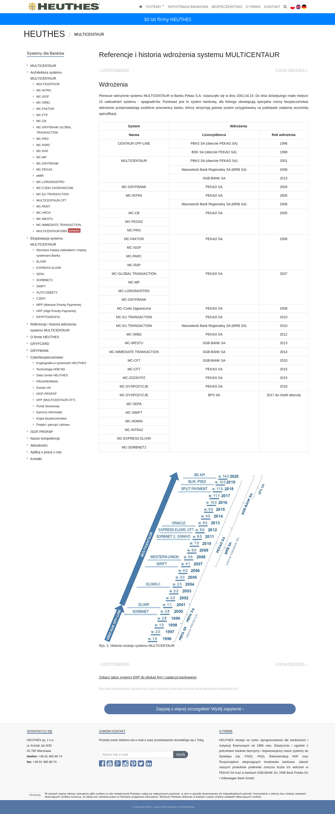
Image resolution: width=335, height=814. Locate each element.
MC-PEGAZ (44, 169)
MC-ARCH (43, 212)
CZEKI (40, 298)
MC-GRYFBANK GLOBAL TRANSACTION (53, 130)
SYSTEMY (155, 6)
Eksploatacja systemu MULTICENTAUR (46, 241)
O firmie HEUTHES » (291, 70)
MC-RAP (42, 151)
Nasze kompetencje (45, 438)
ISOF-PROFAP (46, 393)
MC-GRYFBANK (47, 163)
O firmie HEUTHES (44, 337)
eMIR (40, 175)
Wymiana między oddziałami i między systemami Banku (61, 252)
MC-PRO (42, 139)
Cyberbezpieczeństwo (46, 357)
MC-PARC (43, 145)
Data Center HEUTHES (52, 375)
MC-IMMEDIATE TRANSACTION (58, 225)
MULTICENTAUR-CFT (51, 200)
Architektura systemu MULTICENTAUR (46, 75)
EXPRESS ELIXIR (48, 268)
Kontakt (36, 459)
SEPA (40, 274)
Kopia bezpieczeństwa (51, 418)
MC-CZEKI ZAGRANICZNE (55, 188)
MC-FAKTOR (45, 109)
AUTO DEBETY (47, 292)
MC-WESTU (44, 219)
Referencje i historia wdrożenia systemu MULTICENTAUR (53, 327)
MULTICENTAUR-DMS (58, 231)
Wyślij (180, 754)
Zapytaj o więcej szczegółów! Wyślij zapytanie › (200, 709)
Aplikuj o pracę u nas (46, 452)
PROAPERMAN (47, 381)
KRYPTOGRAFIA (48, 317)
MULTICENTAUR (43, 66)
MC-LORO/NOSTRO (50, 182)
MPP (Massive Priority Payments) (58, 305)
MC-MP (41, 157)
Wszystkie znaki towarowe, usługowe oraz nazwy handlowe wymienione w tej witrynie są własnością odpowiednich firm (168, 688)
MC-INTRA (43, 90)
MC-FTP (42, 115)
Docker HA (43, 387)
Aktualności (39, 445)
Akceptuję (35, 794)
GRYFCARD (39, 344)
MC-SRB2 (43, 102)
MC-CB (41, 121)
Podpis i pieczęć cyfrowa (52, 424)
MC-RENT (43, 206)
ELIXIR (41, 261)
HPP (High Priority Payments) (56, 311)
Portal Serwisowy (48, 406)
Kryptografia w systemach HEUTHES (61, 363)
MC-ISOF (42, 96)
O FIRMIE (253, 6)
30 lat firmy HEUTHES (167, 19)
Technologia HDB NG (50, 369)
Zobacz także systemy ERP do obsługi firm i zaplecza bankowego (148, 677)
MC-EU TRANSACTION (52, 194)
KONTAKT (272, 6)
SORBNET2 (44, 280)
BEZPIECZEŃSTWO (227, 6)
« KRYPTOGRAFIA (114, 70)
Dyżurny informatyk (49, 412)
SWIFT (41, 286)
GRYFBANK (39, 351)
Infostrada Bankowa (188, 6)
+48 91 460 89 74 (50, 756)
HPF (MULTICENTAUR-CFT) (55, 400)
